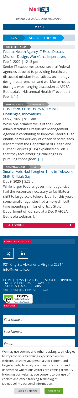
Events (32, 280)
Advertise (18, 290)
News (19, 280)
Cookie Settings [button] (27, 391)
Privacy (44, 290)
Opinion (66, 280)
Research (49, 280)
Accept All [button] (54, 391)
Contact (31, 290)
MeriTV (10, 283)
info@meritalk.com (17, 269)
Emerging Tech (14, 104)
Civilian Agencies (15, 166)
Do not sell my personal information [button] (27, 383)
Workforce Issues (16, 47)
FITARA (36, 286)
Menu (39, 27)
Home (7, 280)
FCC (34, 166)
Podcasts (27, 283)
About (6, 290)
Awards (44, 283)
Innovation (37, 104)
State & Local (16, 286)
